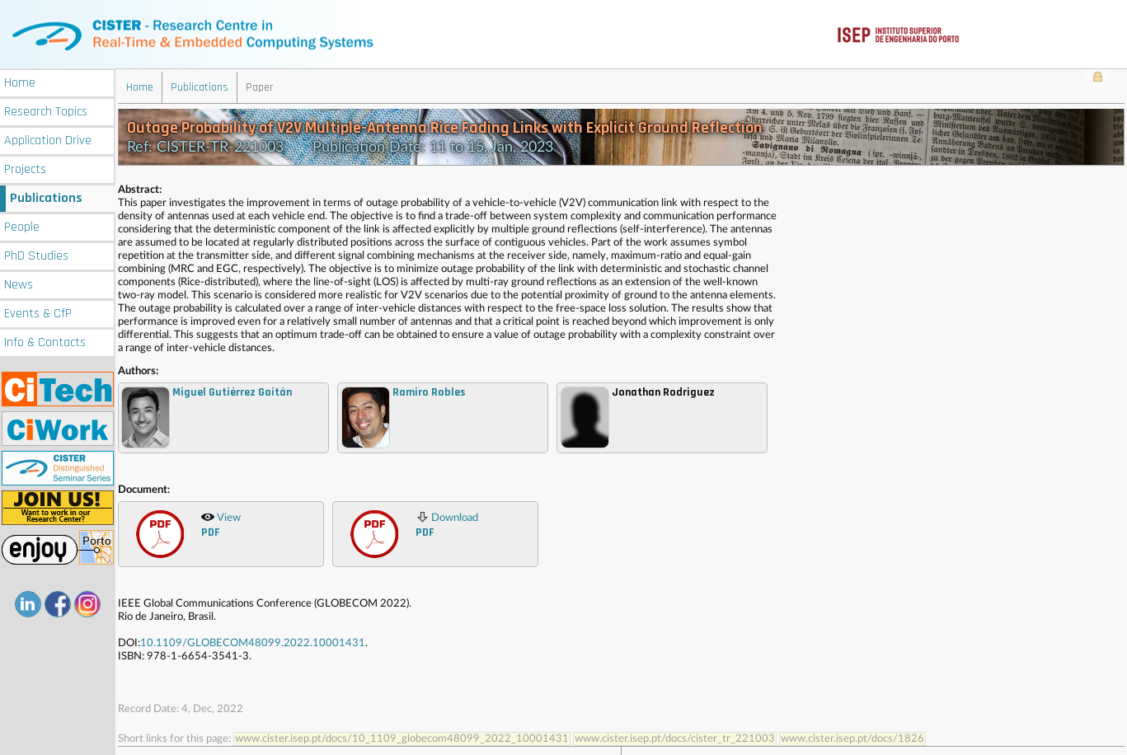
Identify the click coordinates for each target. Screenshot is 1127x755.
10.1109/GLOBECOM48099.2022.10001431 (252, 641)
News (18, 282)
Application (48, 138)
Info (45, 340)
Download (447, 523)
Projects (25, 167)
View (221, 523)
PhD (36, 253)
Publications (46, 195)
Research (45, 109)
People (22, 224)
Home (19, 80)
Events (38, 311)
